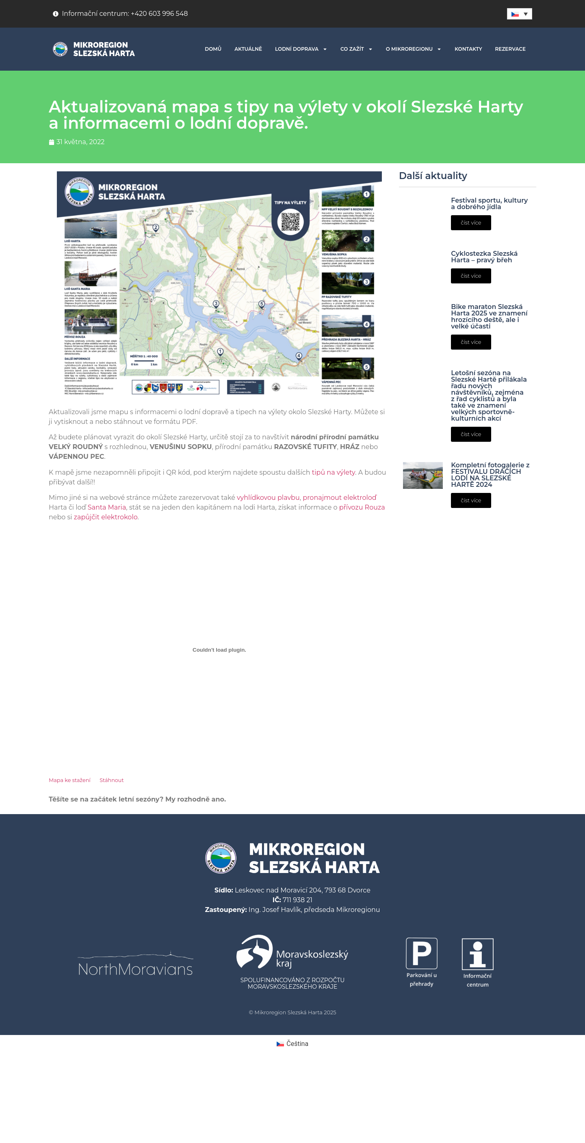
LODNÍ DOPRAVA (301, 49)
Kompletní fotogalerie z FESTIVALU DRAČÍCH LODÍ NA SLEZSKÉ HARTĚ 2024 (490, 474)
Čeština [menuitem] (297, 1044)
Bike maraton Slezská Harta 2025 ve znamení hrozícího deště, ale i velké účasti (489, 316)
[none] (519, 13)
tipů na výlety (333, 472)
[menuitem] (519, 13)
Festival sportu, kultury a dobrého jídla (489, 204)
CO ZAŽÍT (356, 49)
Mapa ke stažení (70, 780)
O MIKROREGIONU (414, 49)
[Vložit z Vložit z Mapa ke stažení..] (219, 649)
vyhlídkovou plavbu (268, 497)
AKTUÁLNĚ (248, 49)
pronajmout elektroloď (339, 497)
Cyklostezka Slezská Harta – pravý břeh (484, 257)
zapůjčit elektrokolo (106, 517)
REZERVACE (510, 49)
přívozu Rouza (362, 507)
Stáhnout (112, 780)
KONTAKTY (468, 49)
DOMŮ (213, 49)
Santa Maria (107, 507)
